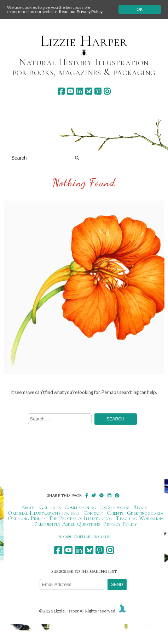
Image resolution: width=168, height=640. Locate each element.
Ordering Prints (26, 518)
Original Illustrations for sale (44, 513)
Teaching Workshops (140, 518)
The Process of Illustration (80, 518)
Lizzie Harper (84, 40)
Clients (115, 513)
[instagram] (107, 91)
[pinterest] (97, 91)
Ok (140, 9)
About (28, 507)
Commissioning (80, 507)
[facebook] (61, 91)
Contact (93, 513)
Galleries (50, 507)
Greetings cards (145, 513)
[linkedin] (79, 91)
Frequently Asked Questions (67, 524)
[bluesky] (88, 91)
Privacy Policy (120, 524)
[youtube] (70, 91)
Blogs (140, 507)
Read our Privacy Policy (81, 11)
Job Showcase (115, 507)
